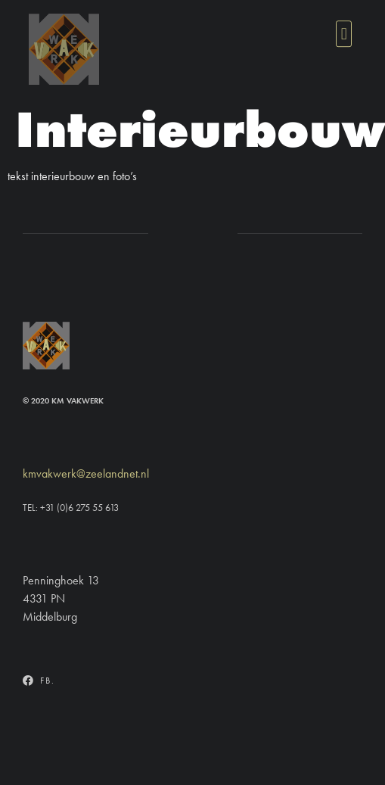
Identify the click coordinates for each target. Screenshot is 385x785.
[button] (344, 33)
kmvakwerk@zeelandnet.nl (86, 473)
